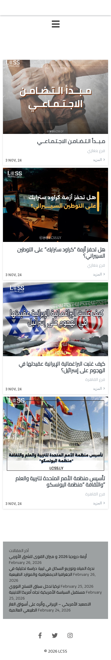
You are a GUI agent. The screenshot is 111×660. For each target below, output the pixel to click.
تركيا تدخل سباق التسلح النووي (34, 586)
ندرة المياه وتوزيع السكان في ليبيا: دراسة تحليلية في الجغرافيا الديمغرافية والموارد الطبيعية (51, 571)
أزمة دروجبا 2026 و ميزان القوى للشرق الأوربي (48, 556)
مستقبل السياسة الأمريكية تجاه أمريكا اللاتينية (47, 592)
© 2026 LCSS (55, 651)
